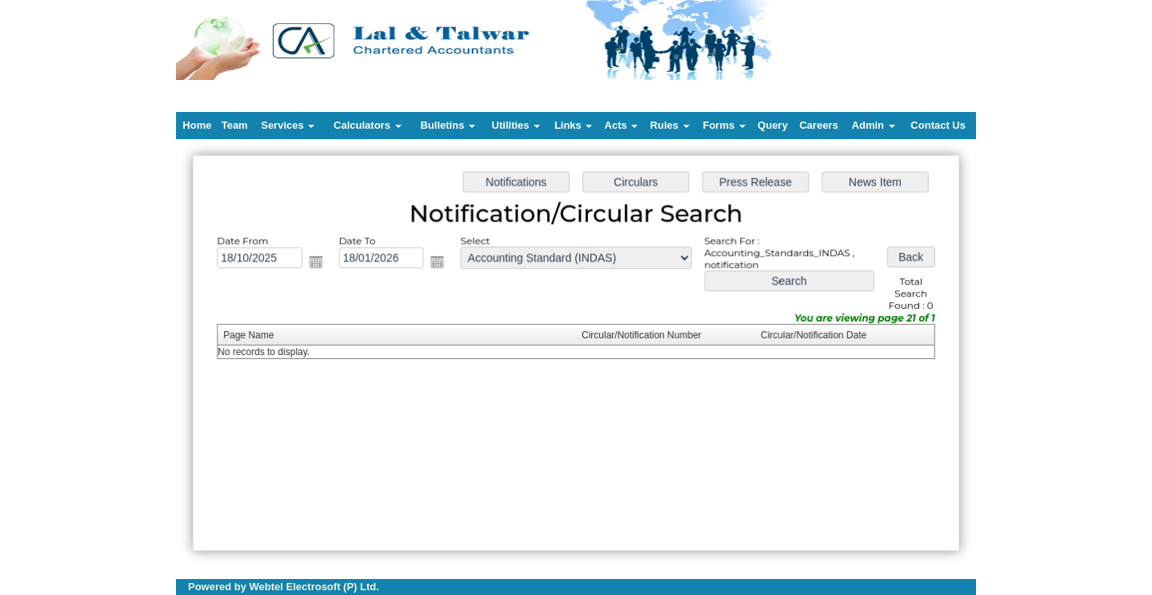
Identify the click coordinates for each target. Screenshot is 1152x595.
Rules (670, 125)
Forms (723, 125)
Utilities (516, 125)
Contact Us (938, 125)
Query (773, 125)
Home (196, 125)
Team (235, 125)
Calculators (367, 125)
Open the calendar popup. (320, 264)
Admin (873, 125)
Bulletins (447, 125)
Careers (818, 125)
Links (573, 125)
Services (287, 125)
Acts (621, 125)
